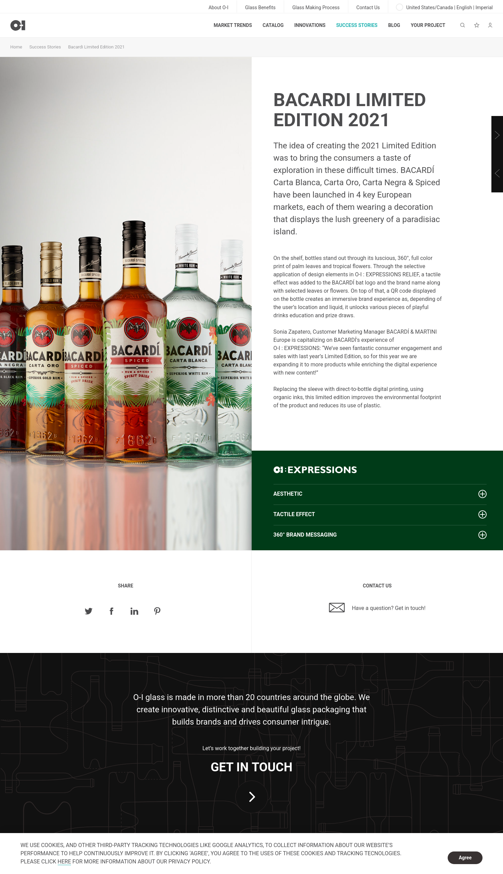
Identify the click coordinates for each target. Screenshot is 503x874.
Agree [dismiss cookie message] (465, 857)
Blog (394, 25)
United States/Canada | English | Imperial (444, 7)
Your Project (428, 25)
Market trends (233, 25)
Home (16, 46)
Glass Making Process (316, 7)
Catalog (273, 25)
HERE (64, 861)
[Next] (497, 135)
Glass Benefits (260, 7)
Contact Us (368, 7)
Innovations (309, 25)
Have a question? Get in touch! (377, 607)
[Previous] (497, 173)
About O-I (218, 7)
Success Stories (356, 25)
